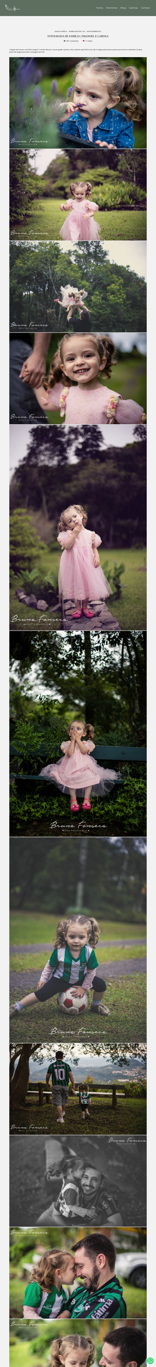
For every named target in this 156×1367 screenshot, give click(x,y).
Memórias (111, 8)
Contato (145, 8)
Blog (123, 8)
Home (99, 8)
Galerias (133, 8)
